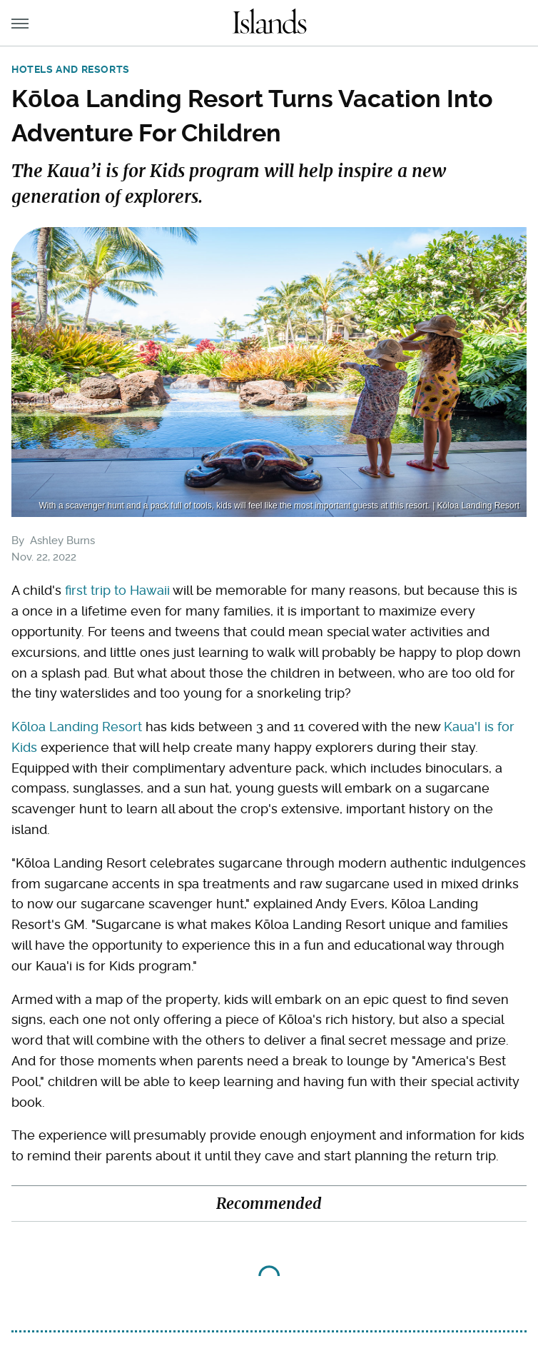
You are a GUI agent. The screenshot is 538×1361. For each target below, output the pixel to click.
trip (101, 590)
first (76, 590)
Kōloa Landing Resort (76, 726)
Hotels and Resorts (70, 69)
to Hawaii (142, 590)
